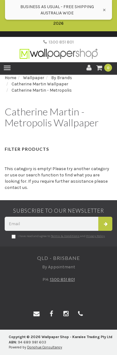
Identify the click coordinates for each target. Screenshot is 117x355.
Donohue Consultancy (44, 347)
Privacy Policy (95, 236)
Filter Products (27, 149)
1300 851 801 (58, 42)
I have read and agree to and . (58, 236)
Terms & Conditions (65, 236)
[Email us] (36, 314)
